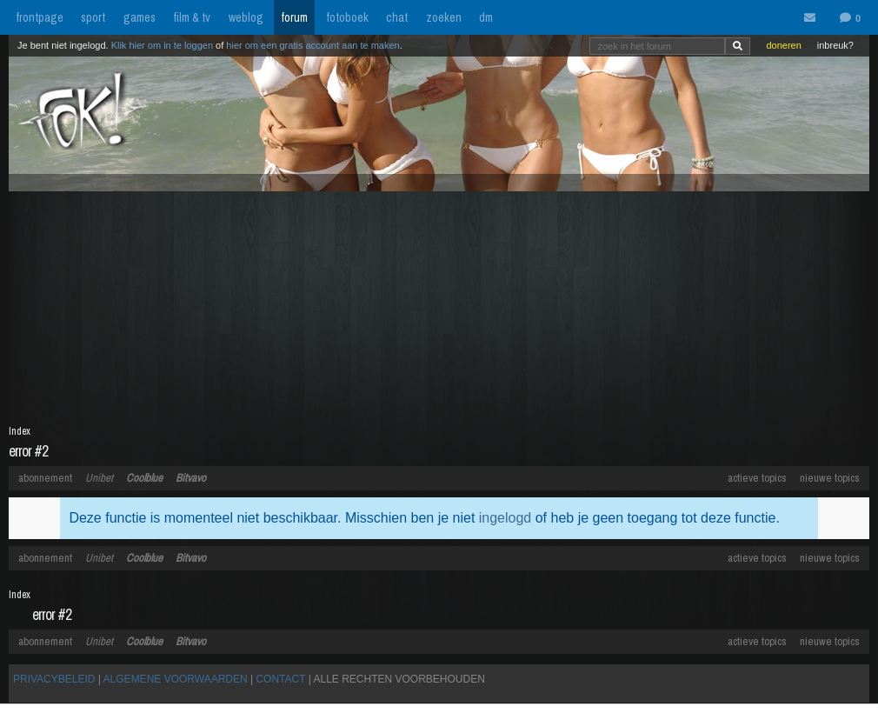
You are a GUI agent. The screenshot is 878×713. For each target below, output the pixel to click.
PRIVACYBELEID (54, 679)
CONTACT (280, 679)
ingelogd (505, 517)
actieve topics (757, 477)
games (139, 17)
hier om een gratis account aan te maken (312, 45)
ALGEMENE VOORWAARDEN (175, 679)
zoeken (444, 17)
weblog (246, 17)
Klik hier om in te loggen (162, 45)
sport (93, 17)
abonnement (45, 477)
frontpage (39, 17)
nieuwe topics (830, 477)
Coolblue (144, 477)
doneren (783, 45)
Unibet (99, 477)
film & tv (191, 17)
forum (294, 17)
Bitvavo (191, 477)
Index (19, 431)
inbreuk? (835, 45)
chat (397, 17)
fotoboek (347, 17)
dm (486, 17)
